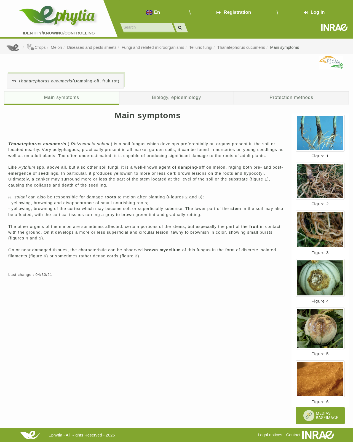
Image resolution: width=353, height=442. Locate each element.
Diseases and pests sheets (91, 47)
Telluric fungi (200, 47)
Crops (36, 47)
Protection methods (291, 97)
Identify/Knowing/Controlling (59, 33)
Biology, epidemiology (176, 97)
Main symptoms (284, 47)
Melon (56, 47)
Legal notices (270, 434)
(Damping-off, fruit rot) (68, 81)
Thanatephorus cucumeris (241, 47)
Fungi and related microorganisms (153, 47)
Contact (293, 434)
